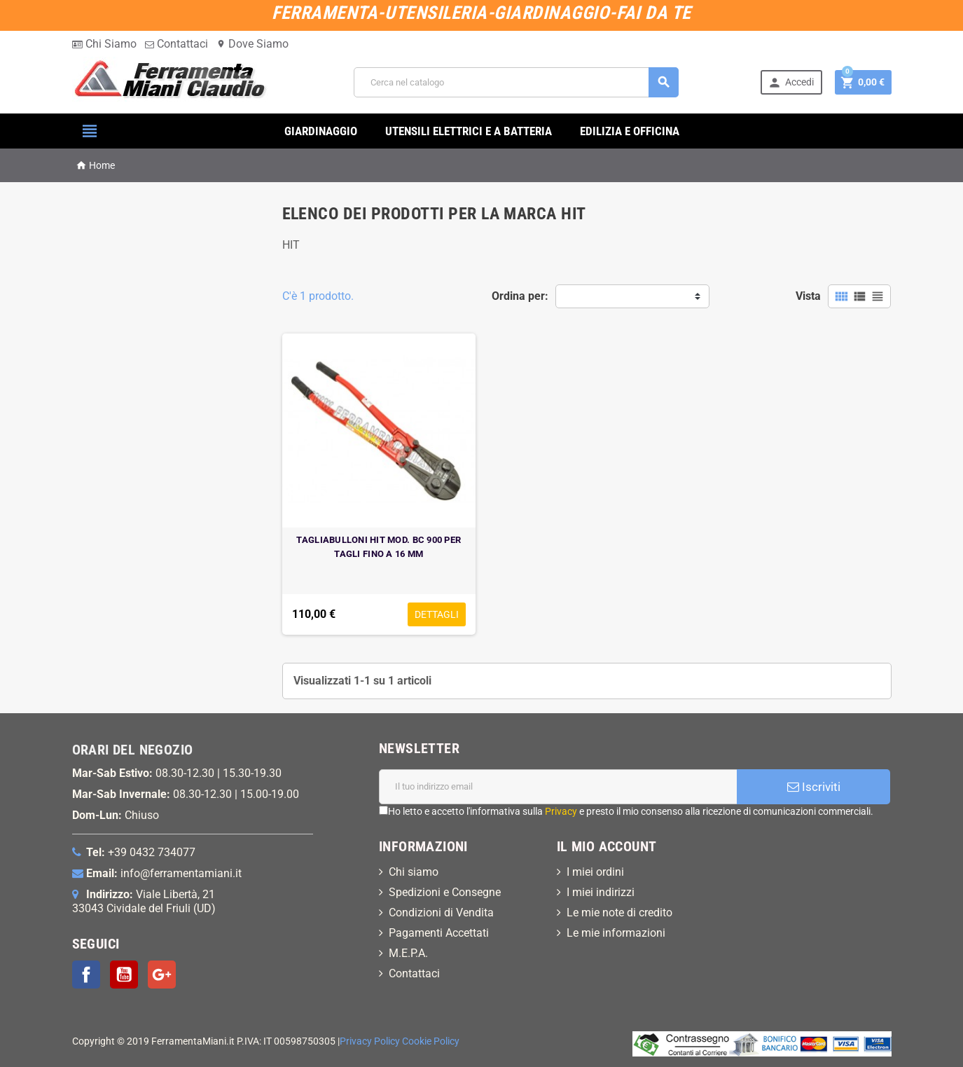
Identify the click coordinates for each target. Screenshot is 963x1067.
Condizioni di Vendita (441, 912)
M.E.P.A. (408, 953)
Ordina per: (520, 296)
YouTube (124, 975)
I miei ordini (595, 872)
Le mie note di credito (619, 912)
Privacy (561, 811)
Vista (808, 296)
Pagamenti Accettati (439, 932)
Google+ (162, 975)
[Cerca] (516, 82)
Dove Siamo (252, 43)
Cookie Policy (430, 1041)
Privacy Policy (370, 1041)
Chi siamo (413, 872)
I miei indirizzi (601, 892)
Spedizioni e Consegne (445, 892)
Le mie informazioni (616, 932)
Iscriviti (813, 787)
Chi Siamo (104, 43)
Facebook (86, 975)
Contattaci (176, 43)
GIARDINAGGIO (320, 131)
